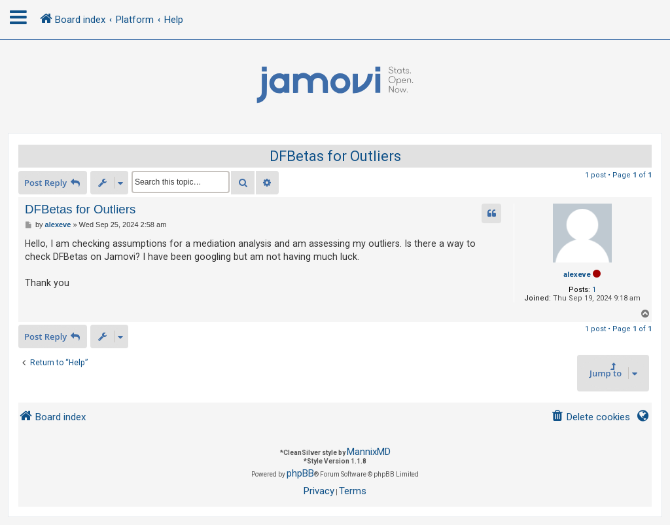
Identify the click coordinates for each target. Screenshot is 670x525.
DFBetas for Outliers (335, 156)
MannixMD (369, 452)
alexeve (577, 274)
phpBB (300, 473)
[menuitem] (590, 417)
